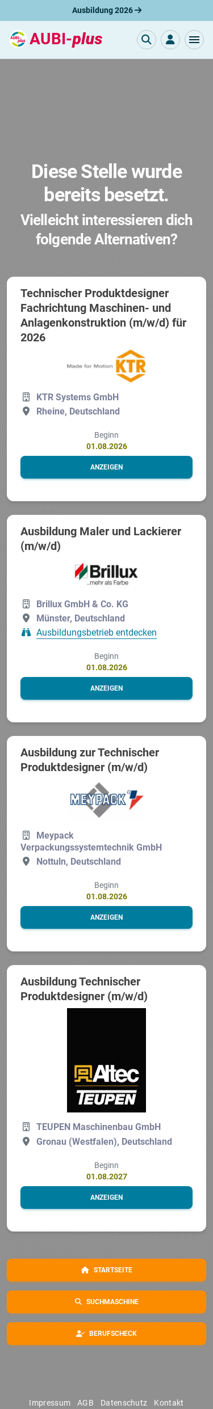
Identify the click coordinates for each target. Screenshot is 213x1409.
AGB (85, 1402)
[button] (194, 39)
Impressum (49, 1402)
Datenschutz (124, 1402)
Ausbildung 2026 (106, 10)
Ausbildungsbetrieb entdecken (96, 632)
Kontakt (168, 1402)
